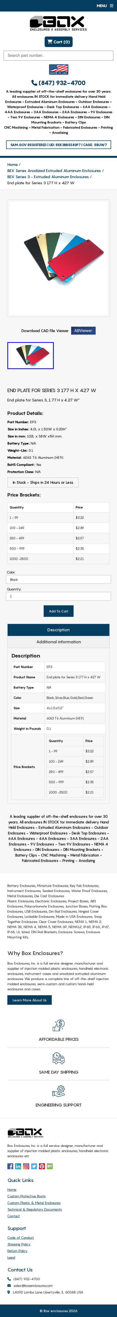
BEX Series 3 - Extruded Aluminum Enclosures (48, 176)
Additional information (58, 641)
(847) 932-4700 (58, 83)
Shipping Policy (18, 1244)
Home (12, 164)
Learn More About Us (30, 1000)
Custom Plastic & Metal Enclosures (34, 1203)
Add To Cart (58, 611)
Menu (104, 5)
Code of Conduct (20, 1237)
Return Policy (17, 1251)
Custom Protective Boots (26, 1196)
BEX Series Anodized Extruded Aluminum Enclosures (54, 170)
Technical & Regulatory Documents (34, 1209)
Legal (11, 1257)
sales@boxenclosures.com (30, 1285)
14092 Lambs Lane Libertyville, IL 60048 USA (45, 1292)
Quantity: (14, 589)
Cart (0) (58, 41)
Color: (11, 572)
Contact (13, 1216)
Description (58, 629)
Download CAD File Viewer (58, 331)
